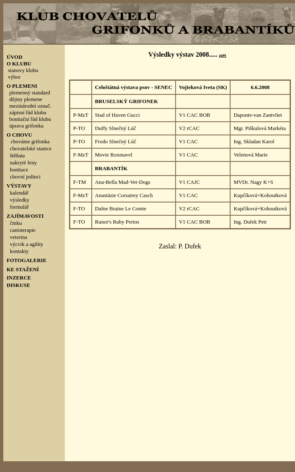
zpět (222, 55)
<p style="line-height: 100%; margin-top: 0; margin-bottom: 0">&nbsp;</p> (34, 184)
